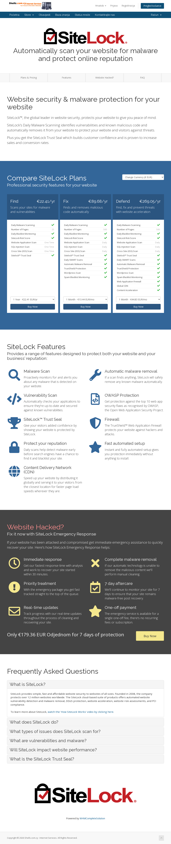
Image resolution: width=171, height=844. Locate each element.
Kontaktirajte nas (105, 14)
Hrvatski (100, 5)
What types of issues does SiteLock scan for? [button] (55, 731)
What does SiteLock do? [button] (34, 722)
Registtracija (128, 5)
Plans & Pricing (29, 77)
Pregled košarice (152, 5)
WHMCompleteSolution (92, 818)
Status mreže (82, 14)
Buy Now (33, 306)
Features (66, 77)
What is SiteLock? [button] (27, 684)
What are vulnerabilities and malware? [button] (48, 740)
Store (29, 14)
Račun (156, 14)
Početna (14, 14)
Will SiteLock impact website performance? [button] (53, 749)
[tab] (85, 684)
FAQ (142, 77)
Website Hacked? (104, 77)
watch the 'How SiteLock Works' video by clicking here (80, 711)
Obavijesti (44, 14)
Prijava (114, 5)
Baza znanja (62, 14)
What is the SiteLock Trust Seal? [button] (42, 759)
